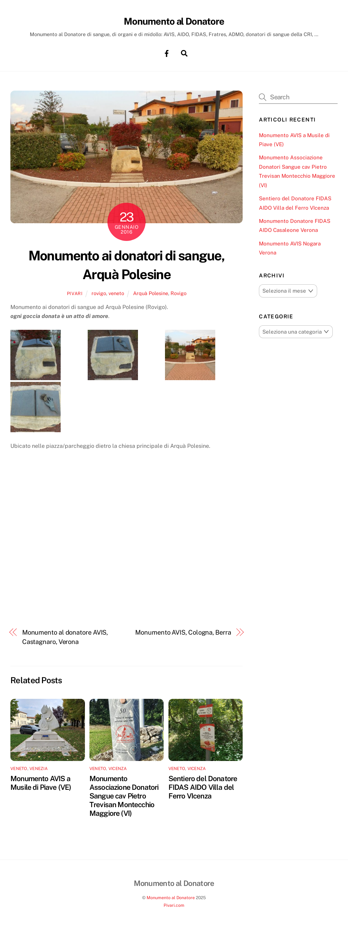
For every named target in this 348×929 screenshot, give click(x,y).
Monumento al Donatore (171, 897)
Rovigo (178, 293)
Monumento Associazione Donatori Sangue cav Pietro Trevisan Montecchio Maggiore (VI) (124, 796)
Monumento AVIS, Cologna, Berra (183, 632)
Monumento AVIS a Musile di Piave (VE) (40, 783)
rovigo (99, 293)
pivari (75, 293)
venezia (38, 769)
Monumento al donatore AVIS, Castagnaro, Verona (65, 637)
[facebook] (167, 53)
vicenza (117, 769)
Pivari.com (174, 905)
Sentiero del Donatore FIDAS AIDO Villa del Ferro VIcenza (202, 788)
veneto (116, 293)
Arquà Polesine (150, 293)
